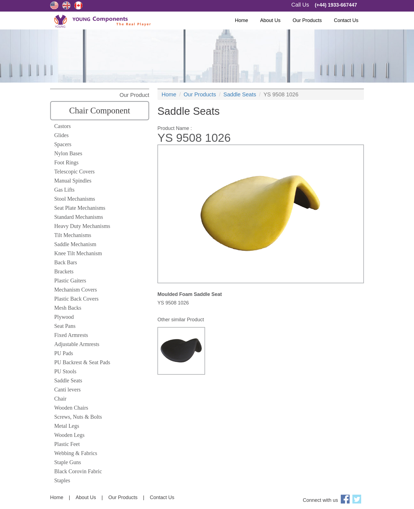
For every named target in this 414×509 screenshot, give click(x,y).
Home (241, 20)
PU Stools (65, 371)
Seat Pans (64, 326)
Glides (61, 135)
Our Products (307, 20)
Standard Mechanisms (78, 217)
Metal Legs (66, 426)
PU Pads (63, 353)
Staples (62, 480)
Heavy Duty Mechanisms (82, 226)
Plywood (64, 317)
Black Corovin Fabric (78, 471)
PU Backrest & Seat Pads (82, 362)
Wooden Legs (69, 435)
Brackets (63, 271)
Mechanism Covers (75, 290)
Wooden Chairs (71, 408)
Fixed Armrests (71, 335)
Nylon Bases (68, 153)
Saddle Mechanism (75, 244)
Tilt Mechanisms (72, 235)
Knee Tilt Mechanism (78, 253)
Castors (62, 126)
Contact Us (346, 20)
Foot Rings (66, 162)
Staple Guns (67, 462)
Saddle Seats (68, 380)
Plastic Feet (67, 444)
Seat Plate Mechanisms (79, 208)
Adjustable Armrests (76, 344)
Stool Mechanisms (74, 199)
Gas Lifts (64, 190)
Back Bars (65, 262)
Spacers (62, 144)
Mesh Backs (67, 308)
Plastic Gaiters (70, 280)
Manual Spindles (72, 181)
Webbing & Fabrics (75, 453)
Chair (60, 399)
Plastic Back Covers (76, 299)
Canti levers (67, 389)
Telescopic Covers (74, 171)
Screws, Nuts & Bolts (78, 417)
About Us (270, 20)
